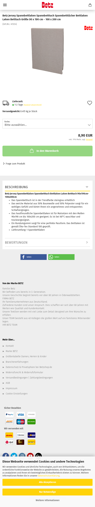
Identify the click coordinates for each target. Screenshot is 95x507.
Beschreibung (16, 187)
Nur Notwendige (47, 492)
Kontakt (10, 346)
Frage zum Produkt (15, 163)
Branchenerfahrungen (17, 361)
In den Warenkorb (44, 150)
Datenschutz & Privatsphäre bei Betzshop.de (29, 367)
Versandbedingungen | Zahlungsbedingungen (29, 377)
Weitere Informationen (47, 500)
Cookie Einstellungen (17, 393)
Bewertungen (16, 242)
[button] (33, 257)
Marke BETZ (12, 351)
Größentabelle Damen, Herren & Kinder (26, 356)
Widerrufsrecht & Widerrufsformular (24, 372)
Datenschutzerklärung (48, 475)
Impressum (11, 388)
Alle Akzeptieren (47, 482)
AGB (8, 383)
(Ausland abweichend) (33, 105)
